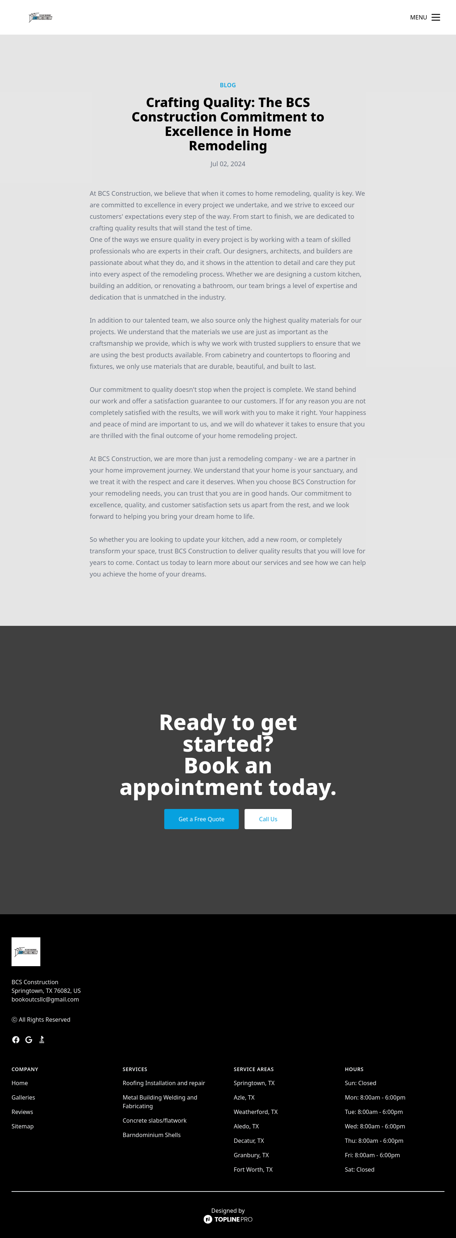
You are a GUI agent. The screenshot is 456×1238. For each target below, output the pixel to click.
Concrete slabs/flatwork (155, 1120)
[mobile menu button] (435, 17)
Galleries (23, 1097)
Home (20, 1083)
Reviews (22, 1112)
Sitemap (23, 1126)
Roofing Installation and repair (164, 1083)
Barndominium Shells (152, 1135)
